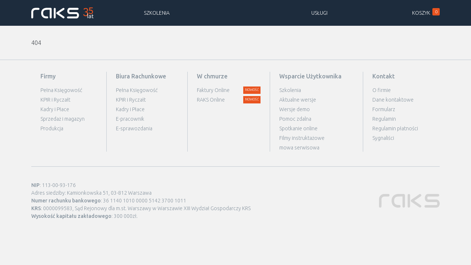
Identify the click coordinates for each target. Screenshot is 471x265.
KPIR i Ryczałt (55, 100)
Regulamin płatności (395, 128)
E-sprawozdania (134, 128)
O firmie (381, 90)
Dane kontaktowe (393, 100)
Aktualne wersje (297, 100)
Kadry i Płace (54, 109)
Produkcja (51, 128)
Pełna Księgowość (61, 90)
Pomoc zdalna (295, 119)
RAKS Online (211, 100)
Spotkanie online (298, 128)
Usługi (319, 12)
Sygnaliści (383, 138)
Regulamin (384, 119)
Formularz (383, 109)
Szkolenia (157, 12)
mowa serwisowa (299, 148)
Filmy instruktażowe (302, 138)
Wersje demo (294, 109)
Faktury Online (213, 90)
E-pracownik (130, 119)
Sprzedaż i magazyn (62, 119)
